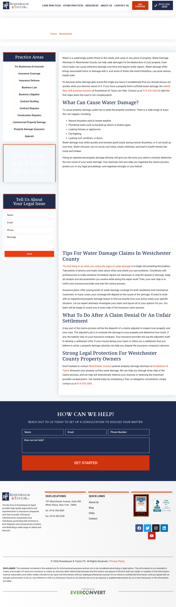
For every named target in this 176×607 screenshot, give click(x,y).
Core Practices (51, 5)
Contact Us (121, 5)
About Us (106, 5)
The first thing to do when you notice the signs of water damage (96, 266)
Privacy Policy (117, 561)
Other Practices (73, 5)
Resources (91, 5)
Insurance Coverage (29, 73)
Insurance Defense (29, 80)
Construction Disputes (29, 115)
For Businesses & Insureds (29, 66)
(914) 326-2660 (56, 510)
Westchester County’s (100, 366)
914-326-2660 (150, 90)
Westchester (65, 33)
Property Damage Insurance (29, 129)
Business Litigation (29, 94)
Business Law (29, 87)
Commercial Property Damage (29, 122)
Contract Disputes (29, 108)
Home (53, 33)
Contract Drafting (29, 101)
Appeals (29, 136)
